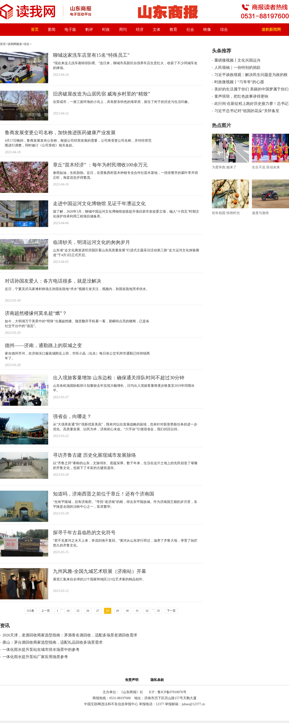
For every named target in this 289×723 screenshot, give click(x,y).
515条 (30, 610)
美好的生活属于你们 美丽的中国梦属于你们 (251, 89)
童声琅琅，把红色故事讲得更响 (241, 96)
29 (117, 610)
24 (68, 610)
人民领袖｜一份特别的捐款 (237, 67)
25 (78, 610)
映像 (207, 29)
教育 (173, 29)
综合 (224, 29)
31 (137, 610)
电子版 (70, 29)
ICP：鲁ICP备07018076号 (167, 692)
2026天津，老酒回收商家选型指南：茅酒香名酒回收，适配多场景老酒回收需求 (69, 635)
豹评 (89, 29)
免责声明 (132, 680)
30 (127, 610)
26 (87, 610)
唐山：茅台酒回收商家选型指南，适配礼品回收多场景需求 (52, 642)
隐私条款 (157, 680)
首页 (35, 29)
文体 (156, 29)
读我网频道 (14, 44)
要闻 (51, 29)
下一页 (171, 610)
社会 (190, 29)
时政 (106, 29)
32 (147, 610)
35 (158, 610)
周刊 (123, 29)
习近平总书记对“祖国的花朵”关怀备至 (246, 111)
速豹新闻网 (271, 29)
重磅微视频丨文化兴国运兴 (237, 60)
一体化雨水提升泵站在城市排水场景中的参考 (40, 649)
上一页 (45, 610)
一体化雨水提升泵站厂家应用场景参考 (35, 657)
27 (97, 610)
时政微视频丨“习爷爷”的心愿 (239, 82)
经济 (140, 29)
